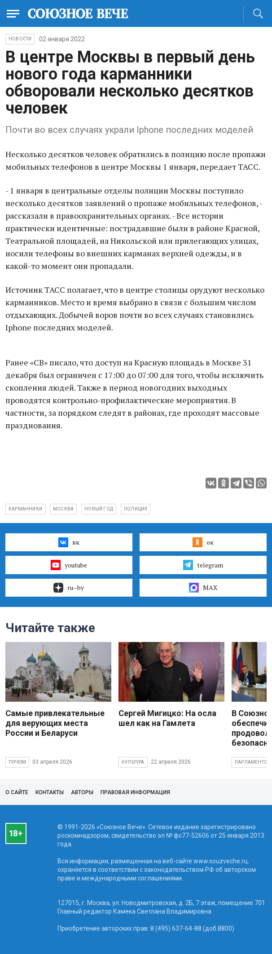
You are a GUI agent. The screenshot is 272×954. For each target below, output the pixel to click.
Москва (63, 508)
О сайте (16, 792)
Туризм (17, 762)
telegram (203, 565)
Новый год (98, 508)
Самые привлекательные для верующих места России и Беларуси (55, 723)
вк (68, 542)
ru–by (68, 588)
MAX (203, 588)
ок (203, 542)
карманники (25, 508)
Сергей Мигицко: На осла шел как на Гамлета (167, 718)
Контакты (49, 792)
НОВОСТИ (20, 38)
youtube (69, 565)
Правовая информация (135, 792)
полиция (135, 508)
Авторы (82, 792)
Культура (133, 762)
